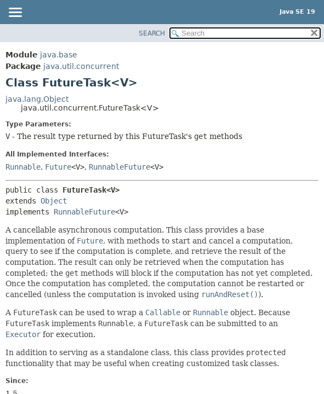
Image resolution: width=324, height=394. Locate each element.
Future (58, 167)
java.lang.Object (37, 99)
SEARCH (152, 33)
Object (54, 200)
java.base (58, 54)
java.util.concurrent (81, 66)
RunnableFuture (119, 167)
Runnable (23, 167)
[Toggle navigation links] (14, 13)
